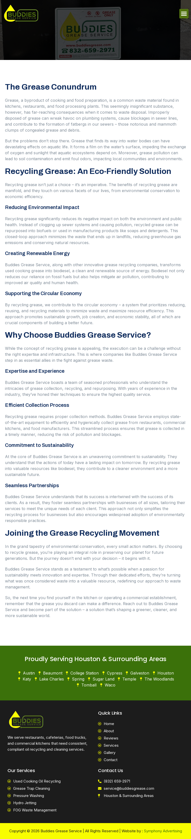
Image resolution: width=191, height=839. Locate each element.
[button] (184, 13)
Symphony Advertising (163, 831)
